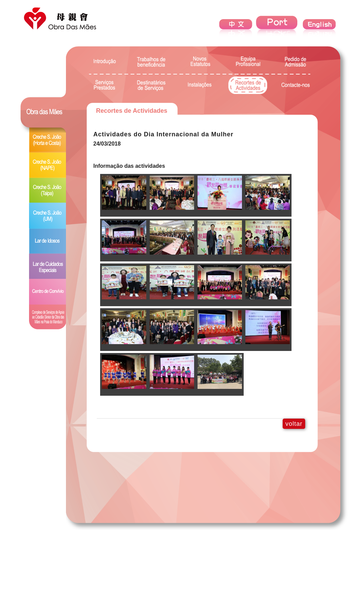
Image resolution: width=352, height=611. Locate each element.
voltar (293, 423)
